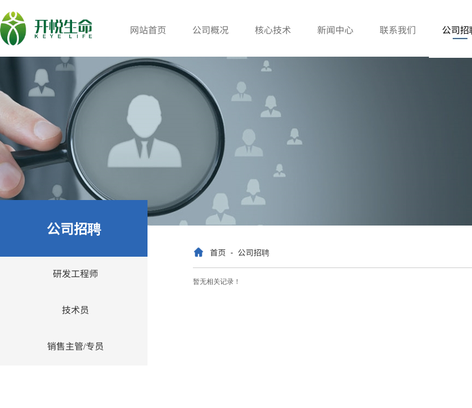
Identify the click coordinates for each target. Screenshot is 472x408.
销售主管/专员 (75, 345)
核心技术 (273, 29)
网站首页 (148, 29)
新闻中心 (335, 29)
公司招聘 (253, 252)
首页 (218, 252)
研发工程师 (75, 273)
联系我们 (398, 29)
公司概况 (210, 29)
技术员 (75, 309)
